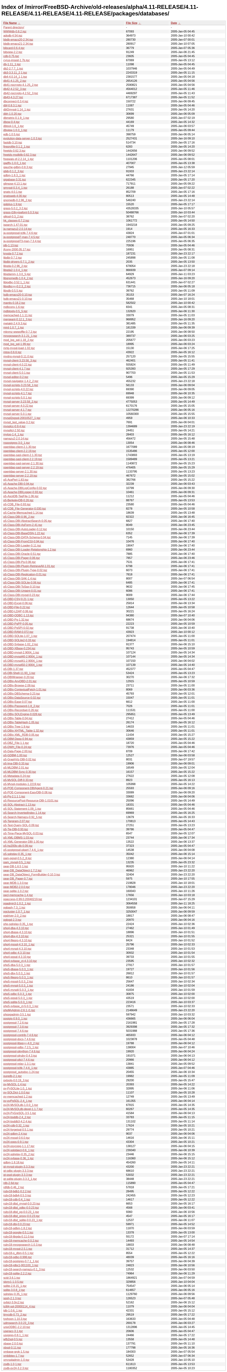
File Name (10, 22)
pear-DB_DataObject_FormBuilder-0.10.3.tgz (31, 874)
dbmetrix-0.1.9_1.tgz (16, 117)
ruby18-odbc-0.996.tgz (17, 1257)
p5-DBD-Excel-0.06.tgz (17, 603)
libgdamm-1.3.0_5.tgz (17, 274)
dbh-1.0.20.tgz (12, 113)
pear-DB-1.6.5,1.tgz (15, 866)
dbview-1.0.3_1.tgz (15, 130)
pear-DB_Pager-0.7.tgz (18, 878)
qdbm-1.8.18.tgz (13, 1162)
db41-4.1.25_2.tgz (14, 80)
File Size (131, 22)
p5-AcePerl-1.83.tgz (15, 479)
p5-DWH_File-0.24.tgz (17, 747)
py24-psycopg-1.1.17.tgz (18, 1146)
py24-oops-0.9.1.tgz (15, 1141)
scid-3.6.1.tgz (11, 1277)
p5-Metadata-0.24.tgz (16, 775)
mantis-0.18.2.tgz (14, 302)
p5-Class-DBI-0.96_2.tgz (18, 516)
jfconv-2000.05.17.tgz (17, 249)
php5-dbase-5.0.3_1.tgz (18, 969)
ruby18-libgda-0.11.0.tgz (18, 1236)
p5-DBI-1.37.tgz (13, 668)
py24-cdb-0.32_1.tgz (16, 1125)
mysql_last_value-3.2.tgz (19, 422)
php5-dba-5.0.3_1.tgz (16, 965)
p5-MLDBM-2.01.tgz (16, 767)
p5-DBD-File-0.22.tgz (16, 607)
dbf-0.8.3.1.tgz (12, 105)
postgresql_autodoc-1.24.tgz (21, 1071)
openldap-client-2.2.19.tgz (19, 450)
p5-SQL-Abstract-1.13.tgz (19, 804)
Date (174, 22)
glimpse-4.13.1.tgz (15, 183)
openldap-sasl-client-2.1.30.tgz (22, 455)
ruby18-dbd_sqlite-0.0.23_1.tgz (23, 1220)
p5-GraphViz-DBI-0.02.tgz (19, 759)
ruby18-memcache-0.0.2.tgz (21, 1240)
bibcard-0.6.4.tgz (13, 47)
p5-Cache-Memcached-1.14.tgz (23, 512)
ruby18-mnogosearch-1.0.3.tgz (22, 1244)
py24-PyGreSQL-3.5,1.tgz (19, 1113)
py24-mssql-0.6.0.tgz (16, 1137)
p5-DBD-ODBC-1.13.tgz (18, 615)
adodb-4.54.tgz (12, 35)
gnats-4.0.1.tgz (12, 191)
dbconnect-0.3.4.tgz (15, 101)
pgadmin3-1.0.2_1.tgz (17, 903)
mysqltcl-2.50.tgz (14, 430)
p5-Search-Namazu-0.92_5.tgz (22, 817)
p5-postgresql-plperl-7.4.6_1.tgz (23, 849)
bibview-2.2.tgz (12, 52)
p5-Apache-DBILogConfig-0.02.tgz (25, 488)
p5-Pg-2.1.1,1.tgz (14, 796)
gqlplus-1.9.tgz (12, 204)
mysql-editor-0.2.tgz (15, 377)
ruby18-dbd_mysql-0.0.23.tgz (21, 1203)
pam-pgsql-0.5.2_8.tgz (17, 858)
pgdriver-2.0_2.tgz (14, 915)
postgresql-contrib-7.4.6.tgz (20, 1035)
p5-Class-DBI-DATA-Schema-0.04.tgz (27, 537)
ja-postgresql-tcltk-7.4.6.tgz (20, 232)
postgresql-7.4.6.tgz (15, 1030)
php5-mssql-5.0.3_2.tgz (18, 981)
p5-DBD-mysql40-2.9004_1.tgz (22, 656)
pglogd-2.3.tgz (12, 919)
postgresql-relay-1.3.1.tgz (19, 1063)
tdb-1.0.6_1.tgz (12, 1310)
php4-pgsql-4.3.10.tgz (17, 956)
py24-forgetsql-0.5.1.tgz (18, 1129)
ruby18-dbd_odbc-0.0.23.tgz (21, 1207)
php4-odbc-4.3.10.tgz (16, 952)
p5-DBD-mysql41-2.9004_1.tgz (22, 660)
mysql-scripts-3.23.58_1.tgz (20, 385)
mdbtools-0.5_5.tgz (15, 311)
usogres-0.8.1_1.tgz (15, 1335)
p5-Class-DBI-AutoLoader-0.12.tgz (25, 529)
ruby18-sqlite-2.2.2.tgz (17, 1273)
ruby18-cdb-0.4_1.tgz (16, 1199)
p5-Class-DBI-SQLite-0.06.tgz (22, 582)
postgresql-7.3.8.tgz (15, 1026)
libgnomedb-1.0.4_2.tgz (18, 278)
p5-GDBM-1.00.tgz (15, 755)
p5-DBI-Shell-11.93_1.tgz (19, 673)
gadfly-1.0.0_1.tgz (14, 163)
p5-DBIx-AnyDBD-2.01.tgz (20, 681)
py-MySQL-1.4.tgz (14, 1084)
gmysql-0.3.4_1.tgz (15, 187)
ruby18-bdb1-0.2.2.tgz (17, 1191)
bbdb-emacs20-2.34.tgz (18, 39)
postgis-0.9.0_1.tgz (15, 1018)
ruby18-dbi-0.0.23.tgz (16, 1224)
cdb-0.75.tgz (11, 56)
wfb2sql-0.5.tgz (13, 1339)
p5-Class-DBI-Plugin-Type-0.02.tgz (25, 570)
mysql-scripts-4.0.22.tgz (18, 389)
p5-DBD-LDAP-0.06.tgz (18, 611)
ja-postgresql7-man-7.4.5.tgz (21, 237)
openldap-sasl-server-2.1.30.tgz (23, 463)
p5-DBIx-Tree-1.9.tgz (16, 726)
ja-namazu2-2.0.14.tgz (17, 228)
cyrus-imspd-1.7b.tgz (16, 60)
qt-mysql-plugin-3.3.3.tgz (18, 1166)
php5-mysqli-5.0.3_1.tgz (18, 989)
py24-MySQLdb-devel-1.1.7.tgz (23, 1109)
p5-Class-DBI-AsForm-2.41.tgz (22, 524)
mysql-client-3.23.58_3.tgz (20, 360)
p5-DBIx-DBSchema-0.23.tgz (21, 693)
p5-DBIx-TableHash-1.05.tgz (21, 722)
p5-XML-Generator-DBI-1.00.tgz (23, 841)
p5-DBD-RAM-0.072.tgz (18, 631)
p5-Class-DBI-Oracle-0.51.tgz (22, 553)
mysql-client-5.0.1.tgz (16, 372)
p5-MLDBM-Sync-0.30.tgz (19, 771)
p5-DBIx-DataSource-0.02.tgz (22, 697)
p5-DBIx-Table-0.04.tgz (17, 718)
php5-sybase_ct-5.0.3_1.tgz (20, 1006)
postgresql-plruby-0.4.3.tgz (20, 1055)
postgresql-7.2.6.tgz (15, 1022)
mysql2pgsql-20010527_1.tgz (21, 417)
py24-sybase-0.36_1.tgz (18, 1158)
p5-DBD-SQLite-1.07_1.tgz (20, 635)
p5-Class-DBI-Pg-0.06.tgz (19, 562)
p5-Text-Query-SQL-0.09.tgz (21, 825)
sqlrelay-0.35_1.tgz (15, 1294)
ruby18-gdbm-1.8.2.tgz (17, 1228)
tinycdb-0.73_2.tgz (15, 1314)
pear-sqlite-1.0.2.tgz (15, 891)
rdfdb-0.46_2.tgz (13, 1187)
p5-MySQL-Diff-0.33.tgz (18, 780)
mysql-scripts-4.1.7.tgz (17, 393)
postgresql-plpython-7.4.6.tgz (21, 1051)
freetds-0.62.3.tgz (14, 150)
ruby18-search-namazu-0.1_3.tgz (24, 1269)
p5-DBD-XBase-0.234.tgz (19, 648)
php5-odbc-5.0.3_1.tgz (17, 993)
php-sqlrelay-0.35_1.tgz (18, 924)
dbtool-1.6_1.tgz (13, 126)
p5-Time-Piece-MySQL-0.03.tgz (23, 833)
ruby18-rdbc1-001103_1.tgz (20, 1265)
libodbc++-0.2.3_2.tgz (17, 286)
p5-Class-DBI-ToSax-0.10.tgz (21, 586)
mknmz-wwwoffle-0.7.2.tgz (20, 331)
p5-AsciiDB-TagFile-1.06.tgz (20, 496)
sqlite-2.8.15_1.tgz (15, 1285)
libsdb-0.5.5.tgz (13, 290)
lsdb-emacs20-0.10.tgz (17, 294)
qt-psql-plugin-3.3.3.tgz (17, 1174)
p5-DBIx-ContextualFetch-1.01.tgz (24, 689)
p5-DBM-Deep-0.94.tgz (18, 738)
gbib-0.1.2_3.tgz (13, 171)
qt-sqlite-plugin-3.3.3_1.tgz (20, 1178)
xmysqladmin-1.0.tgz (16, 1359)
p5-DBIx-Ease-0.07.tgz (17, 701)
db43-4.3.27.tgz (13, 97)
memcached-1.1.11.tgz (17, 315)
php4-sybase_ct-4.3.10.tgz (20, 960)
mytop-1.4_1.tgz (13, 434)
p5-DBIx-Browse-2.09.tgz (19, 685)
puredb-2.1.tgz (12, 1076)
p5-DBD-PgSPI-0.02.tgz (18, 627)
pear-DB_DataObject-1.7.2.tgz (22, 870)
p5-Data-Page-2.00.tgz (17, 751)
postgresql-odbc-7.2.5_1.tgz (20, 1047)
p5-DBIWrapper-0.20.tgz (18, 677)
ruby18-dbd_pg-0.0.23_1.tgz (21, 1211)
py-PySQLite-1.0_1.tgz (17, 1088)
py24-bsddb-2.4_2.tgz (17, 1117)
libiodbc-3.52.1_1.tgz (16, 282)
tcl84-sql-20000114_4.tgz (19, 1306)
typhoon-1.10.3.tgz (15, 1318)
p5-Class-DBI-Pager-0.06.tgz (21, 557)
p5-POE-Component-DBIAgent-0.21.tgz (28, 788)
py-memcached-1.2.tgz (17, 1096)
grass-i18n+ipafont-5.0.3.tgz (21, 212)
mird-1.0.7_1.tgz (13, 327)
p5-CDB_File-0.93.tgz (17, 504)
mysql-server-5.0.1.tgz (17, 413)
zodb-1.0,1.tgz (12, 1364)
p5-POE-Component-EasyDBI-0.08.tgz (27, 792)
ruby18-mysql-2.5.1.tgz (17, 1248)
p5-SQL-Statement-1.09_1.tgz (22, 808)
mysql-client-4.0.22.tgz (17, 364)
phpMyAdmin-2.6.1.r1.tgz (19, 1010)
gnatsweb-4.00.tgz (15, 195)
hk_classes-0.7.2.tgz (16, 220)
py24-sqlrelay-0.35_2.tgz (18, 1154)
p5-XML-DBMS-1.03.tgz (18, 837)
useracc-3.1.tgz (13, 1331)
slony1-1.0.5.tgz (13, 1281)
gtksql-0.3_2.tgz (13, 216)
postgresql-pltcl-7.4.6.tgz (18, 1059)
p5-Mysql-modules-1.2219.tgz (22, 784)
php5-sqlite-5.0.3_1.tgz (17, 1002)
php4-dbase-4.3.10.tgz (17, 932)
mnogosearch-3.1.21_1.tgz (20, 335)
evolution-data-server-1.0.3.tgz (22, 138)
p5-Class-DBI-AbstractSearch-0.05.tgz (27, 520)
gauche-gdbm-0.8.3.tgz (18, 167)
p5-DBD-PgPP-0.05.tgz (18, 623)
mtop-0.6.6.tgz (12, 352)
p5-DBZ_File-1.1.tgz (16, 742)
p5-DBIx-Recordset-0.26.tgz (20, 710)
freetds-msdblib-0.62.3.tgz (19, 154)
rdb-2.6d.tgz (10, 1183)
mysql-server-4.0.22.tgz (18, 405)
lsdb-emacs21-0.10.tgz (17, 298)
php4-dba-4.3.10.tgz (16, 928)
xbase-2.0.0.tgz (13, 1343)
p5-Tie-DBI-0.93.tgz (15, 829)
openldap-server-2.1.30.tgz (20, 471)
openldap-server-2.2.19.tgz (20, 475)
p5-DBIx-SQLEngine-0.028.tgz (22, 714)
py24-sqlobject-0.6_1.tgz (18, 1150)
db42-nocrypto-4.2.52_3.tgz (20, 93)
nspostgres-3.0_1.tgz (16, 442)
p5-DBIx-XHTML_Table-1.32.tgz (23, 730)
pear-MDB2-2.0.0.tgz (16, 886)
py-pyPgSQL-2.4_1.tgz (17, 1100)
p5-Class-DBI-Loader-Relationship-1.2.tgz (29, 549)
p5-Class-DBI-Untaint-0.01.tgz (22, 590)
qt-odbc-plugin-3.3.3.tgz (18, 1170)
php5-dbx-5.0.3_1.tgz (16, 973)
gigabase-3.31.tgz (14, 179)
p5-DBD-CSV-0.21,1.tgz (18, 599)
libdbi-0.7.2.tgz (12, 257)
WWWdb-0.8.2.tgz (14, 31)
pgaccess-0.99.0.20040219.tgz (22, 899)
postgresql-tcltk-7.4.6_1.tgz (20, 1067)
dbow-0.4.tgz (11, 121)
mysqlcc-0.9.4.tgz (14, 426)
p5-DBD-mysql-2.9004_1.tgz (21, 652)
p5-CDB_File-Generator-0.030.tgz (24, 508)
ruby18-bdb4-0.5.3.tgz (17, 1195)
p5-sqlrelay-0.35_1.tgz (17, 853)
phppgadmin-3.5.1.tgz (17, 1014)
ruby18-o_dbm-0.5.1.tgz (18, 1253)
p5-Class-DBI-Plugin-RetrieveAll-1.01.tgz (29, 566)
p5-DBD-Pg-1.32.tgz (16, 619)
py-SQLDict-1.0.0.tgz (16, 1092)
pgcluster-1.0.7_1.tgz (16, 911)
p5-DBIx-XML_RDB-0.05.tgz (21, 734)
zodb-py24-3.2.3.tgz (15, 1368)
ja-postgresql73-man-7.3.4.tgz (22, 241)
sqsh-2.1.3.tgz (12, 1298)
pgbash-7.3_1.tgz (14, 907)
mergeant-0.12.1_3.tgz (17, 319)
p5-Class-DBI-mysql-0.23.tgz (21, 595)
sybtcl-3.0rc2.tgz (13, 1302)
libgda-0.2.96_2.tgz (15, 265)
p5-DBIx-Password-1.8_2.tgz (21, 706)
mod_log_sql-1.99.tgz (17, 344)
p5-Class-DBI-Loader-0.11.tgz (22, 545)
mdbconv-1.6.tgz (13, 306)
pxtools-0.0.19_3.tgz (16, 1080)
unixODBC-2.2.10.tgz (16, 1327)
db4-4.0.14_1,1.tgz (15, 76)
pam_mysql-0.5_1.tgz (17, 862)
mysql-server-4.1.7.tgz (17, 409)
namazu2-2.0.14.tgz (15, 438)
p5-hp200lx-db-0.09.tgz (18, 845)
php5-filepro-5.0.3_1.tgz (18, 977)
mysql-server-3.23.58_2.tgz (20, 401)
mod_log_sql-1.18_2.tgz (18, 339)
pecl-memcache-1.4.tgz (18, 895)
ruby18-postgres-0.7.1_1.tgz (21, 1261)
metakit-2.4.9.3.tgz (15, 323)
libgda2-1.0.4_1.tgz (15, 270)
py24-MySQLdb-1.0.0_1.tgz (20, 1104)
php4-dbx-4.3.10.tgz (16, 936)
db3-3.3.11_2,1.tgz (15, 72)
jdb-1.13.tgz (10, 245)
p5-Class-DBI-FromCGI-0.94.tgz (23, 541)
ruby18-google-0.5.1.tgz (18, 1232)
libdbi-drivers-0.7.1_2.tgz (18, 261)
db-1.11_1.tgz (12, 64)
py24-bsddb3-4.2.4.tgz (17, 1121)
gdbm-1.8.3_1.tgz (14, 175)
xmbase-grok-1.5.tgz (16, 1351)
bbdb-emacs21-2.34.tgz (18, 43)
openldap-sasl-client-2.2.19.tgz (22, 459)
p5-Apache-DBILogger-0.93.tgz (23, 492)
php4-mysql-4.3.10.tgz (17, 948)
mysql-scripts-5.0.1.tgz (17, 397)
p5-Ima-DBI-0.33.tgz (16, 763)
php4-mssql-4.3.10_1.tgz (19, 944)
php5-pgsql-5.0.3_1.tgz (17, 998)
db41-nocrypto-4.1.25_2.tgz (20, 84)
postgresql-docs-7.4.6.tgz (19, 1039)
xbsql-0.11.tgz (12, 1347)
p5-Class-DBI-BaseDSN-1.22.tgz (24, 533)
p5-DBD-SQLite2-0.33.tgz (19, 640)
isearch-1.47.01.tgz (15, 224)
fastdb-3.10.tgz (12, 142)
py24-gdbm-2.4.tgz (15, 1133)
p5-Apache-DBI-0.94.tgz (18, 483)
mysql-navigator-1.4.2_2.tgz (20, 381)
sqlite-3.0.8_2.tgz (14, 1289)
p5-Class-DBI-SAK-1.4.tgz (19, 578)
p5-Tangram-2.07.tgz (16, 821)
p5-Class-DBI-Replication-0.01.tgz (24, 574)
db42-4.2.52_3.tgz (14, 88)
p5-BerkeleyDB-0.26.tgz (18, 500)
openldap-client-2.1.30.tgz (19, 446)
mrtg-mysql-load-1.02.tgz (19, 348)
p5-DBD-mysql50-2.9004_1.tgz (22, 664)
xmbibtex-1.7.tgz (13, 1355)
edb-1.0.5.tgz (11, 134)
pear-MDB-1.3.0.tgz (15, 882)
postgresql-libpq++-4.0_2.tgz (21, 1043)
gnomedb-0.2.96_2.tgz (17, 200)
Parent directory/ (13, 27)
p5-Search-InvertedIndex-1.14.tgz (24, 812)
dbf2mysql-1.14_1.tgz (17, 109)
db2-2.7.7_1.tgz (13, 68)
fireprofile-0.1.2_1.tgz (16, 146)
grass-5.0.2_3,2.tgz (15, 208)
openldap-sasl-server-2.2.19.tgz (23, 467)
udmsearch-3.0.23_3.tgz (18, 1322)
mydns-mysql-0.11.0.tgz (18, 356)
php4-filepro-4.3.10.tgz (17, 940)
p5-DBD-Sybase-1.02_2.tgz (20, 644)
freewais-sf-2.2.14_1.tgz (18, 159)
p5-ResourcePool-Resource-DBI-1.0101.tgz (30, 800)
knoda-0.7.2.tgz (13, 253)
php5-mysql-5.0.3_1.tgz (18, 985)
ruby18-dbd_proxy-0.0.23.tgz (21, 1216)
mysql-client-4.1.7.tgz (16, 368)
